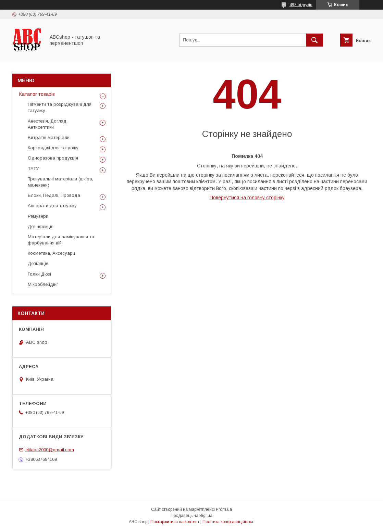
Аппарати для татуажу (52, 205)
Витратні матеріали (49, 137)
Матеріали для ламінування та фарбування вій (61, 239)
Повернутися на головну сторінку (247, 197)
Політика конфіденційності (228, 521)
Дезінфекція (40, 226)
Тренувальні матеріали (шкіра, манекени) (60, 182)
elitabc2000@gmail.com (49, 449)
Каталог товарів (37, 94)
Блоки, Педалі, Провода (54, 195)
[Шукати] (314, 40)
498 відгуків (300, 4)
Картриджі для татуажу (53, 147)
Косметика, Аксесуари (51, 253)
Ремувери (38, 216)
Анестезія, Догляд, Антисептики (47, 124)
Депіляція (38, 263)
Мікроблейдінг (43, 284)
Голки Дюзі (39, 274)
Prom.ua (224, 509)
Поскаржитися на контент (174, 521)
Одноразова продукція (53, 158)
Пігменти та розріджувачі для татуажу (59, 107)
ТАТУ (33, 168)
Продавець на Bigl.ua (191, 515)
